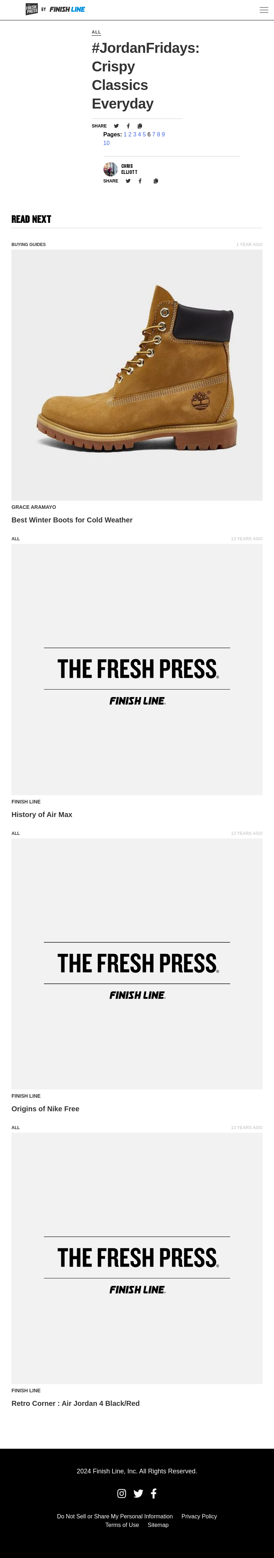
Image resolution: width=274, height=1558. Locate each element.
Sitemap (158, 1525)
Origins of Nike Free (45, 1109)
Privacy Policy (199, 1516)
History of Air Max (41, 814)
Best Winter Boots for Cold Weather (71, 520)
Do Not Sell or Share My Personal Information (115, 1516)
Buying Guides (28, 244)
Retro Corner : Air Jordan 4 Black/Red (75, 1403)
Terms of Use (122, 1525)
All (96, 32)
